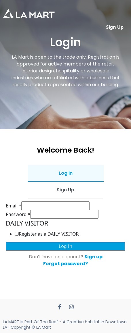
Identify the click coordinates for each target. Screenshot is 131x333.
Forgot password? (65, 263)
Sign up (93, 256)
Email (13, 206)
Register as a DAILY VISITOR (49, 234)
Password (18, 214)
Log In (65, 246)
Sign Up (115, 27)
